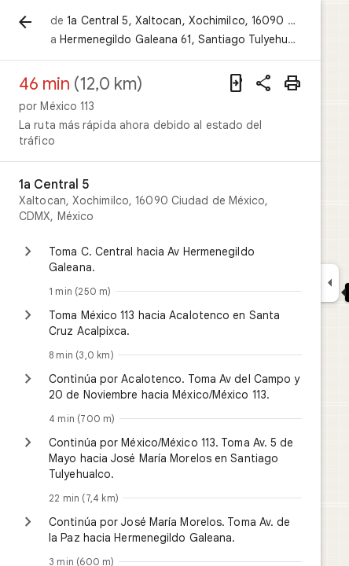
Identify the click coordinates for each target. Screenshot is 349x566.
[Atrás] (25, 22)
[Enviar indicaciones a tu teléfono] (235, 83)
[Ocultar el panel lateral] (330, 283)
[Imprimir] (292, 83)
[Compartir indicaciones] (264, 83)
